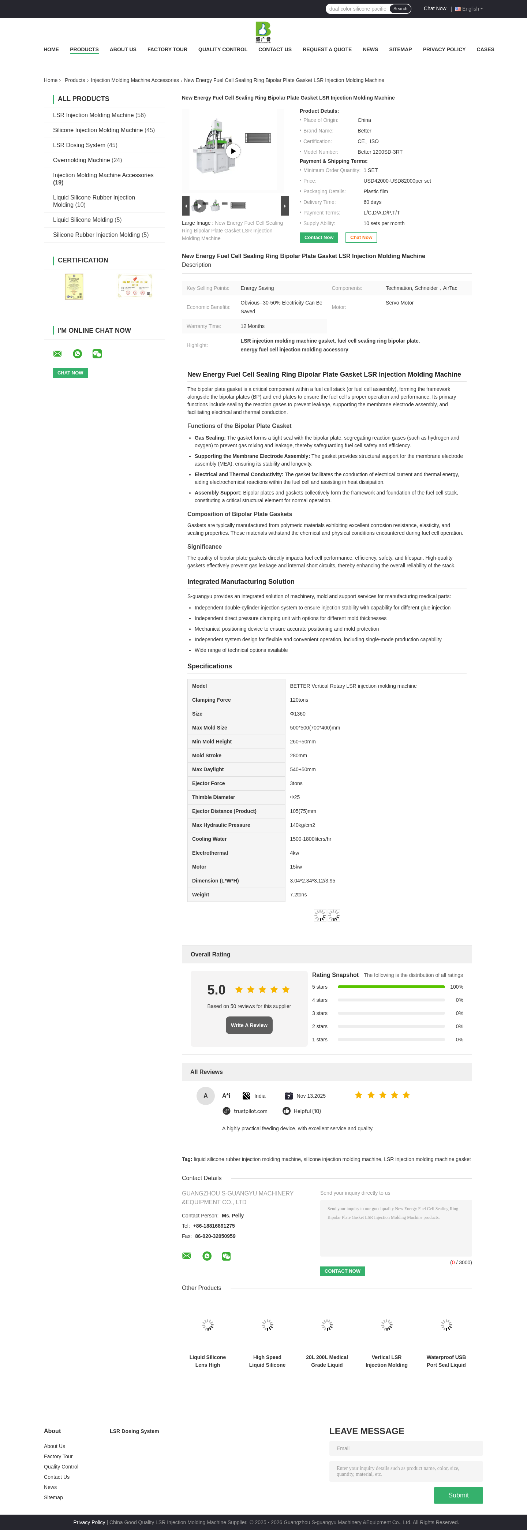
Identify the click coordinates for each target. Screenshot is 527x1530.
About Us (123, 49)
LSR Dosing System (79, 145)
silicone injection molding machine (342, 1159)
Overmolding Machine (81, 160)
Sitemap (400, 49)
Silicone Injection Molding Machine (98, 130)
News (370, 49)
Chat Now (435, 8)
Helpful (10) (307, 1111)
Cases (485, 49)
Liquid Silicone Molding (83, 220)
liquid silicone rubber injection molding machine (247, 1159)
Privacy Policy (444, 49)
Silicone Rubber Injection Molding (96, 235)
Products (84, 49)
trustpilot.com (251, 1111)
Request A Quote (327, 49)
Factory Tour (167, 49)
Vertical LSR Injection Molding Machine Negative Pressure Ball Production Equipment (386, 1361)
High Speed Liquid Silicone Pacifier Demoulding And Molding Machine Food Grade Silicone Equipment (267, 1361)
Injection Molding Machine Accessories (135, 80)
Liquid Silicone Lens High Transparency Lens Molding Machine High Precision (208, 1361)
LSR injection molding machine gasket (427, 1159)
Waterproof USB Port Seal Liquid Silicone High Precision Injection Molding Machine (446, 1361)
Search (400, 8)
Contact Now (318, 237)
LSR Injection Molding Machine (93, 115)
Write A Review (249, 1025)
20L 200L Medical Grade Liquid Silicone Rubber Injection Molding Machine (327, 1361)
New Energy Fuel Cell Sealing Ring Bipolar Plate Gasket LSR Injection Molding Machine (232, 230)
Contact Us (275, 49)
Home (51, 49)
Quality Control (222, 49)
